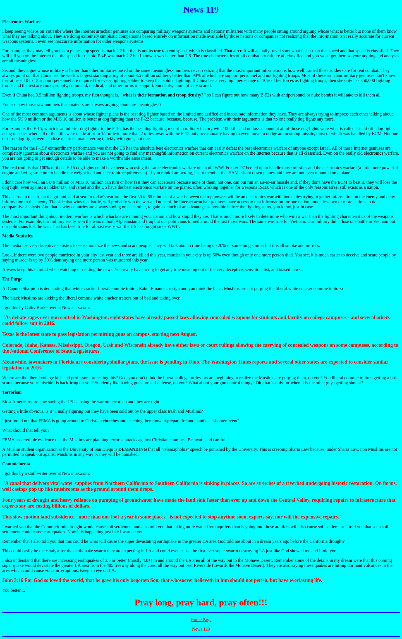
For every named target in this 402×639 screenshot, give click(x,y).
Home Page (201, 619)
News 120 (201, 629)
